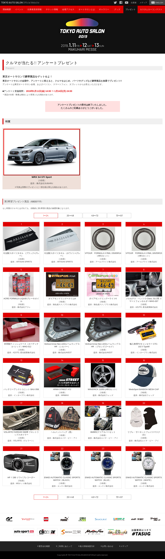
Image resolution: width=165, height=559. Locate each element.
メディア (143, 2)
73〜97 (119, 215)
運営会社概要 (43, 546)
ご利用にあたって (64, 546)
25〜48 (70, 215)
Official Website (20, 2)
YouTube (126, 3)
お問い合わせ (107, 546)
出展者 (133, 2)
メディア (123, 546)
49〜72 (94, 215)
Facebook (121, 3)
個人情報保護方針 (86, 546)
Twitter (115, 3)
